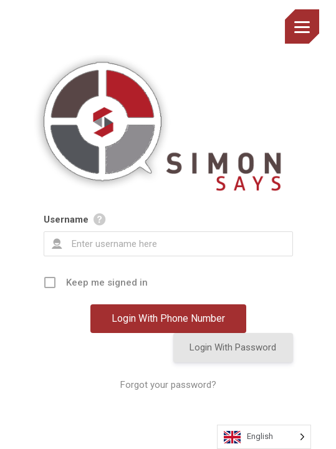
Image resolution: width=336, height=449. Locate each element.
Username (66, 219)
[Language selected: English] (264, 437)
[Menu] (302, 26)
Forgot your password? (168, 384)
